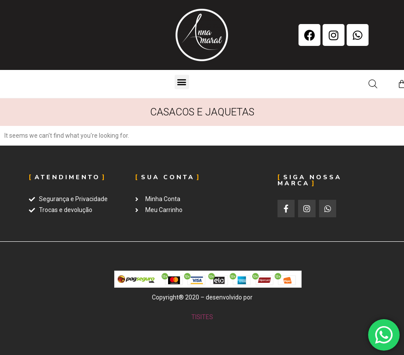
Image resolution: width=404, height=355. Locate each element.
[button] (182, 82)
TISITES (202, 316)
